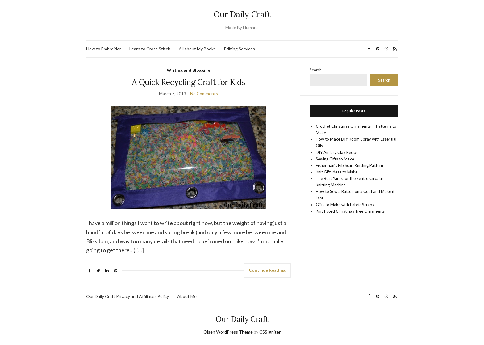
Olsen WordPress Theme (228, 331)
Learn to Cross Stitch (149, 48)
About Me (187, 296)
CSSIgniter (270, 331)
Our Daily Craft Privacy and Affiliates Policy (127, 296)
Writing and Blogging (188, 70)
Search (316, 69)
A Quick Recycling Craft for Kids (188, 82)
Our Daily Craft (242, 14)
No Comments (204, 93)
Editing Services (239, 48)
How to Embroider (103, 48)
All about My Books (197, 48)
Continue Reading (267, 270)
